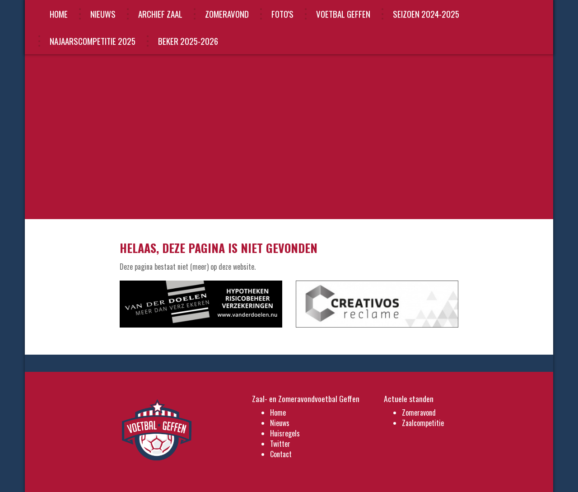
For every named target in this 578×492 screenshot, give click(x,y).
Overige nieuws (434, 140)
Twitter (280, 443)
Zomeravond (227, 13)
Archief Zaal (160, 13)
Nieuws (103, 13)
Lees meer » (389, 140)
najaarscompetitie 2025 (92, 40)
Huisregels (285, 433)
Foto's (282, 13)
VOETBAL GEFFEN (343, 13)
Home (59, 13)
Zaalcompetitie (423, 422)
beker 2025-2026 (188, 40)
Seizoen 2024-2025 (426, 13)
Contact (281, 454)
